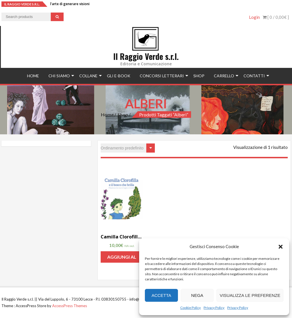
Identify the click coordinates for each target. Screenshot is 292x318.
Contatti (254, 75)
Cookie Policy (190, 307)
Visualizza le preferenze (250, 295)
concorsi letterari (162, 75)
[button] (280, 247)
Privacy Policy (214, 307)
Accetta (161, 295)
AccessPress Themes (69, 305)
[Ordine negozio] (128, 148)
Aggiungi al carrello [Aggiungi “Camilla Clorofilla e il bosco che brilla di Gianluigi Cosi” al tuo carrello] (121, 258)
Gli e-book (118, 75)
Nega (197, 295)
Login (254, 17)
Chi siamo (59, 75)
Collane (88, 75)
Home (33, 75)
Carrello (224, 75)
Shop (198, 75)
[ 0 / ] (276, 17)
